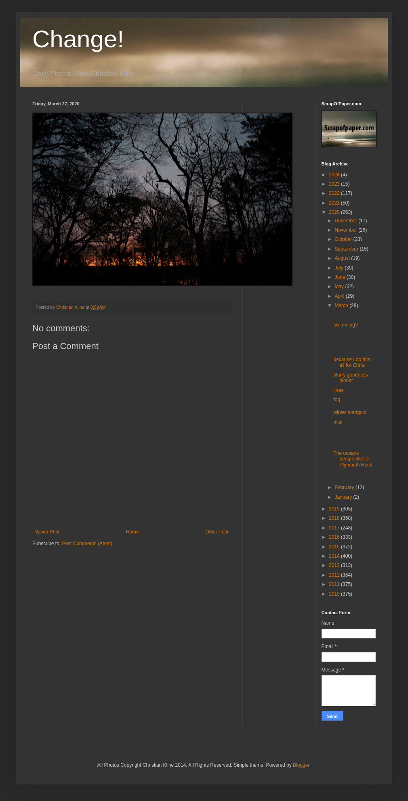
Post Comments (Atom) (87, 543)
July (339, 268)
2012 (335, 575)
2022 (335, 193)
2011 (335, 584)
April (339, 296)
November (346, 230)
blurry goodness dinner (350, 377)
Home (132, 532)
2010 (335, 594)
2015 (335, 547)
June (340, 277)
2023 (335, 184)
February (344, 487)
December (346, 221)
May (339, 286)
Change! (78, 38)
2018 (335, 518)
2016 (335, 537)
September (347, 249)
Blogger (301, 765)
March (341, 305)
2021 (335, 203)
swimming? (345, 325)
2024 (335, 175)
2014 (335, 556)
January (343, 497)
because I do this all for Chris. (351, 362)
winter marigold (349, 412)
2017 (335, 528)
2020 (335, 212)
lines (338, 390)
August (342, 258)
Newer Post (46, 532)
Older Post (216, 532)
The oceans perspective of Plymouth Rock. (353, 459)
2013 (335, 565)
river (338, 422)
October (343, 239)
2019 (335, 509)
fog (336, 399)
